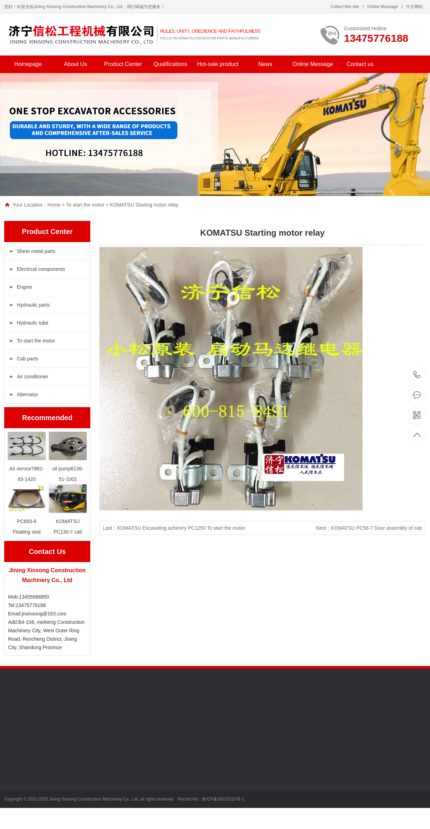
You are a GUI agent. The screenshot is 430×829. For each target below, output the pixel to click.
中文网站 (414, 6)
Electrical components (41, 269)
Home (53, 205)
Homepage (28, 64)
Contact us (360, 64)
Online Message (382, 6)
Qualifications (170, 64)
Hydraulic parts (33, 305)
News (265, 64)
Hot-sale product (217, 64)
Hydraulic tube (32, 323)
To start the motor (85, 205)
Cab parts (27, 358)
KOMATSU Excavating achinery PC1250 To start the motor (181, 528)
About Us (75, 64)
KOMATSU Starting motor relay (144, 205)
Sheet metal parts (36, 251)
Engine (24, 287)
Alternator (27, 394)
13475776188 (417, 375)
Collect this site (345, 6)
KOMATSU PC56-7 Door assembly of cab (376, 528)
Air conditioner (32, 376)
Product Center (123, 64)
